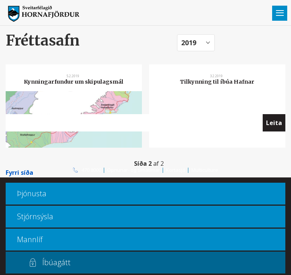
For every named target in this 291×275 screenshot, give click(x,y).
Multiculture (204, 170)
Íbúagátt (56, 262)
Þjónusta (31, 193)
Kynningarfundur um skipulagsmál (73, 81)
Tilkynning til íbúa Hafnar (217, 81)
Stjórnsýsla (35, 216)
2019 (188, 42)
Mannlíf (30, 239)
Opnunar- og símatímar (133, 170)
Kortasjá (175, 170)
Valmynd (279, 13)
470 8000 (91, 170)
